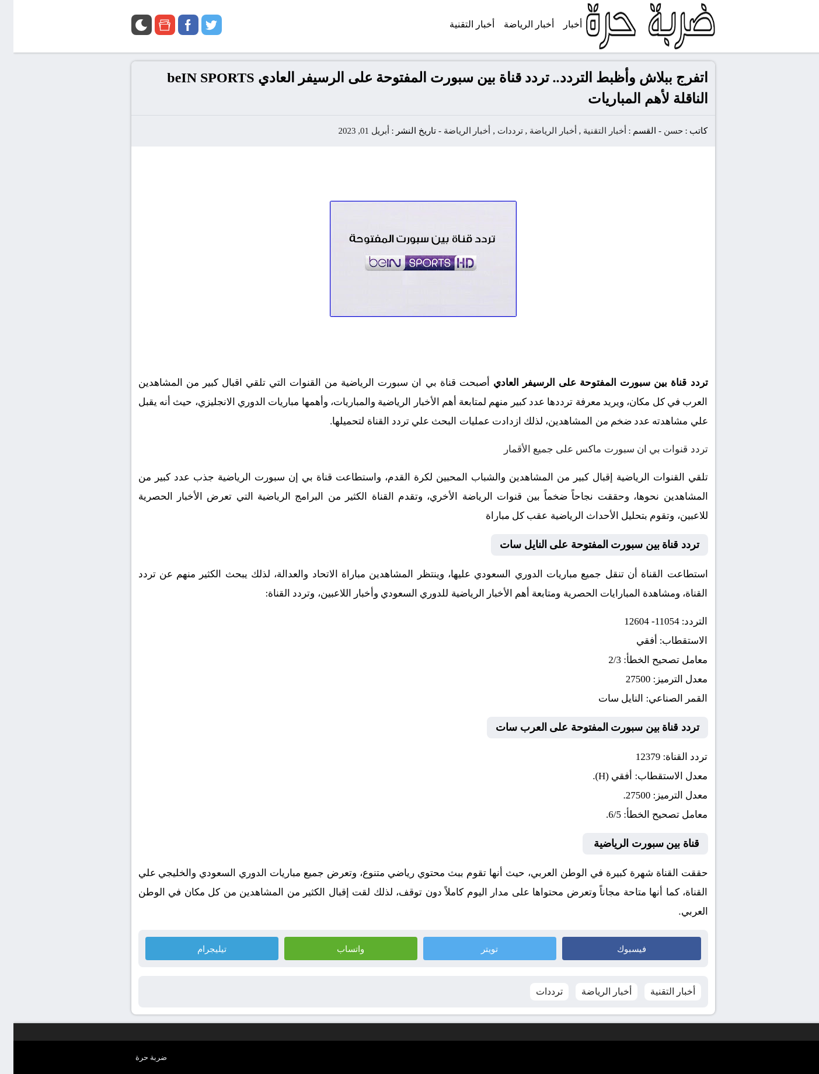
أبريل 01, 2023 (350, 130)
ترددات (497, 130)
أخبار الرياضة (539, 130)
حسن (660, 130)
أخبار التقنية (591, 130)
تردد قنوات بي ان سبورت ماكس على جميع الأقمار (592, 449)
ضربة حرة (138, 1057)
